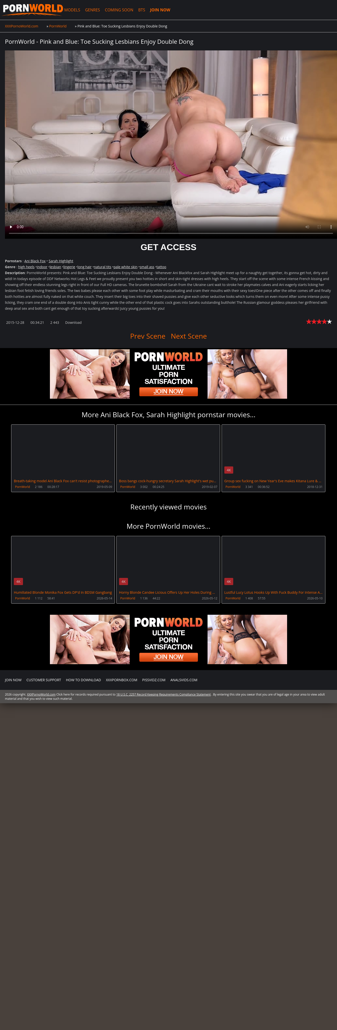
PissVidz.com (154, 825)
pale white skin (125, 266)
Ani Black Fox (35, 261)
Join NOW (13, 825)
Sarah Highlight (61, 261)
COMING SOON (119, 10)
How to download (83, 825)
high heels (26, 266)
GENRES (92, 10)
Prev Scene (147, 336)
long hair (84, 266)
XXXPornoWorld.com (32, 10)
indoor (42, 266)
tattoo (161, 266)
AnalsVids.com (183, 825)
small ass (147, 266)
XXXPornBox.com (121, 825)
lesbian (55, 266)
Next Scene (189, 336)
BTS (141, 10)
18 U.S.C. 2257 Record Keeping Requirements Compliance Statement (163, 840)
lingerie (69, 266)
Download (73, 322)
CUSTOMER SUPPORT (43, 825)
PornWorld (22, 487)
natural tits (102, 266)
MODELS (72, 10)
